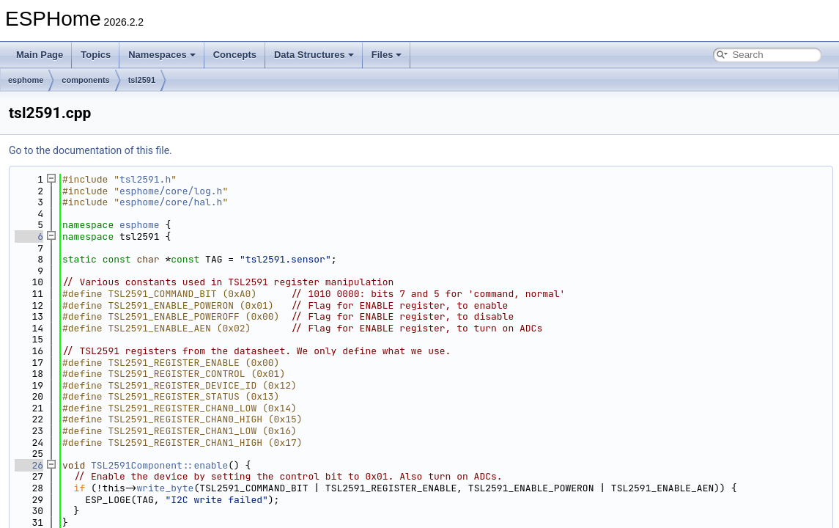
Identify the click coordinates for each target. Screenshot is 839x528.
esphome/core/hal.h (170, 202)
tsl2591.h (145, 179)
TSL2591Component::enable (159, 465)
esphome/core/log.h (170, 191)
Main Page (39, 54)
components (85, 80)
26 (29, 465)
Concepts (234, 54)
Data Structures (314, 54)
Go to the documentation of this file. (90, 150)
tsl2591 (141, 80)
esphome (25, 80)
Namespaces (162, 54)
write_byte (164, 488)
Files (387, 54)
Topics (96, 54)
